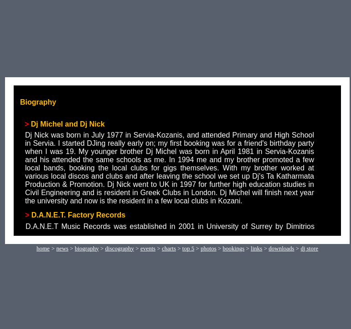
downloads (281, 248)
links (256, 248)
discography (119, 248)
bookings (234, 248)
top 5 (188, 248)
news (62, 248)
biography (87, 248)
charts (169, 248)
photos (209, 248)
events (147, 248)
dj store (309, 248)
